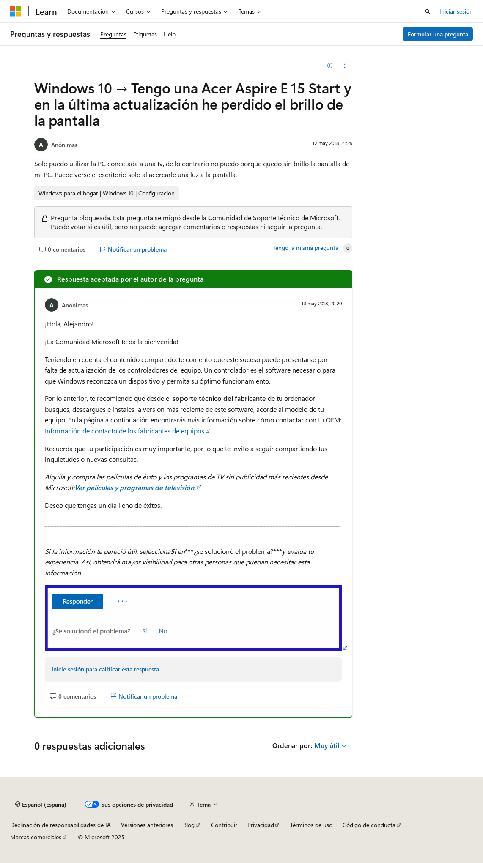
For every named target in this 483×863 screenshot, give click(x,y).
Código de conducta (369, 825)
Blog (189, 825)
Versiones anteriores (147, 825)
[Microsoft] (15, 11)
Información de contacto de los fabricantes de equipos (124, 430)
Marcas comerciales (35, 837)
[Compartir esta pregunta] (344, 66)
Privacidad (260, 825)
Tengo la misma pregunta (305, 247)
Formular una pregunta (438, 34)
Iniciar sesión (456, 11)
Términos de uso (311, 825)
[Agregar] (329, 66)
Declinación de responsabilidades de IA (60, 825)
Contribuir (224, 825)
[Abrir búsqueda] (427, 11)
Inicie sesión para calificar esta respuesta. (106, 669)
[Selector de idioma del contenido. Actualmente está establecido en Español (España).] (40, 804)
